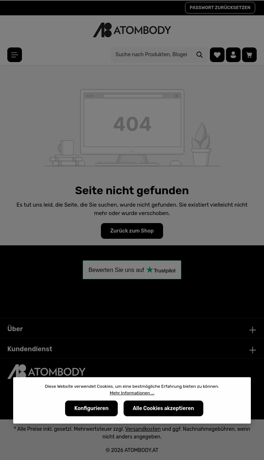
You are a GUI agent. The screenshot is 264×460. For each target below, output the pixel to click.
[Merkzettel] (217, 54)
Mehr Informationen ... (132, 393)
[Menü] (14, 54)
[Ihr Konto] (233, 54)
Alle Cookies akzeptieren (163, 409)
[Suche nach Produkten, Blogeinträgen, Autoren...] (151, 55)
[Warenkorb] (249, 54)
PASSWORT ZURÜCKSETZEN (220, 7)
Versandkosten (143, 429)
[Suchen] (199, 55)
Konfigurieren (91, 409)
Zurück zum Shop (132, 231)
